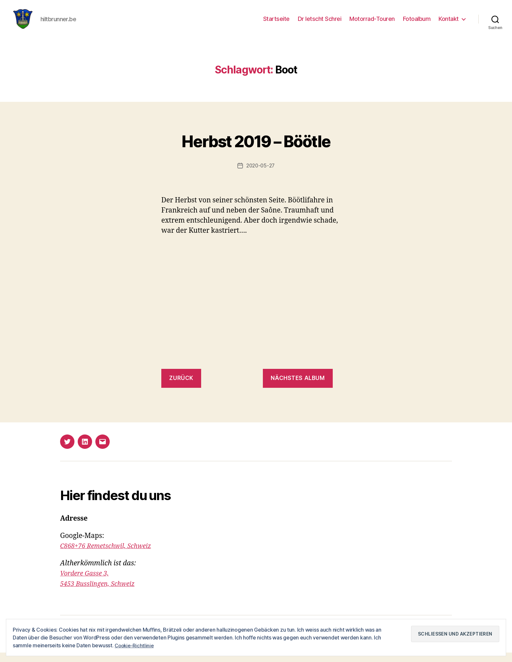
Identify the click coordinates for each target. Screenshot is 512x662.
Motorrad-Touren (372, 23)
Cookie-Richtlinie (135, 645)
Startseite (276, 23)
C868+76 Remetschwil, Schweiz (109, 555)
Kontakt (449, 23)
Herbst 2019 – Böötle (256, 149)
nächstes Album (298, 388)
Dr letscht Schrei (320, 23)
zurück (181, 388)
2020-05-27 (260, 175)
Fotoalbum (417, 23)
